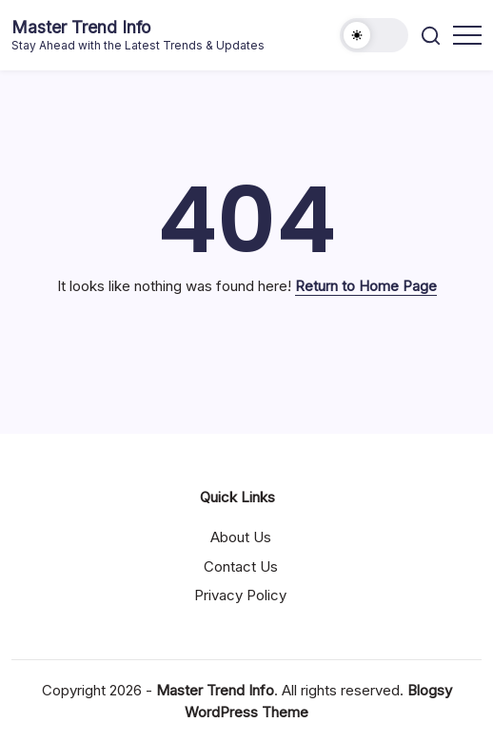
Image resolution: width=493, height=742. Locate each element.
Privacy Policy (240, 595)
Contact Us (241, 566)
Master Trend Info (80, 27)
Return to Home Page (366, 286)
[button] (374, 35)
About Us (240, 537)
